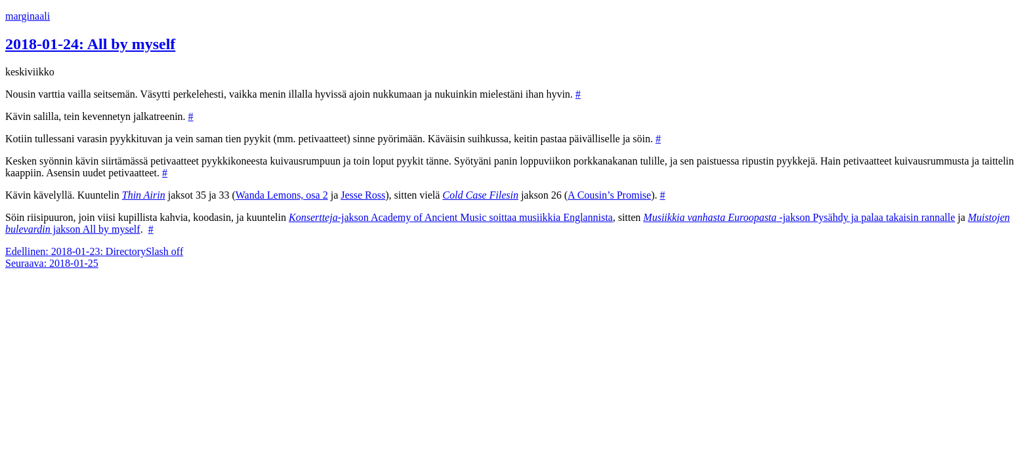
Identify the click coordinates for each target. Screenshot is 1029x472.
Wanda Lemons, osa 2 (282, 195)
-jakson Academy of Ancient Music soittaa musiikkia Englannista (451, 217)
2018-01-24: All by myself (90, 43)
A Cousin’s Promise (609, 195)
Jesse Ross (363, 195)
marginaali (27, 16)
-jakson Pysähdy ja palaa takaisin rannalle (799, 217)
